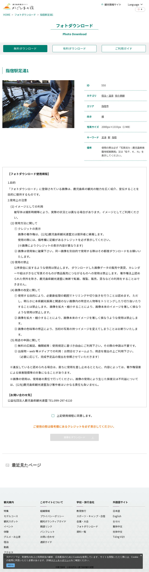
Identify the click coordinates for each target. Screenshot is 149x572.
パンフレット (47, 531)
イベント (8, 526)
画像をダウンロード (74, 437)
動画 (6, 547)
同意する (11, 565)
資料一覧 (81, 531)
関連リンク (46, 526)
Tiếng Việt (119, 536)
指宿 (114, 137)
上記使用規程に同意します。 (75, 416)
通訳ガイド (46, 542)
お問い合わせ (47, 536)
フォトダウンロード (25, 14)
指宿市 (105, 106)
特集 (6, 511)
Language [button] (135, 4)
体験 (6, 531)
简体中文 (117, 531)
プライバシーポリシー (52, 516)
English (117, 516)
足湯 (104, 137)
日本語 (116, 511)
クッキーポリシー (62, 560)
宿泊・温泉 (107, 95)
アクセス (8, 552)
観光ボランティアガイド (53, 521)
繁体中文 (117, 526)
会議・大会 (82, 521)
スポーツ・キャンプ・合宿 (91, 516)
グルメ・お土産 (12, 536)
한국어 (116, 521)
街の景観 (120, 95)
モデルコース (11, 516)
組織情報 (45, 511)
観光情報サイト (111, 4)
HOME (6, 14)
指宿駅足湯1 (46, 14)
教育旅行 (81, 511)
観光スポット (11, 521)
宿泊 (6, 542)
